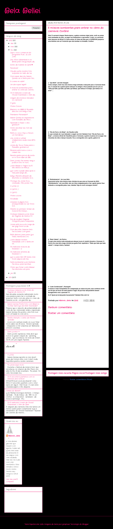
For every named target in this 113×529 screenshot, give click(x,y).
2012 (11, 40)
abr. (12, 43)
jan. (12, 273)
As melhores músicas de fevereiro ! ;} (20, 248)
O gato (13, 103)
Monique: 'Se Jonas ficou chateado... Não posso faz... (21, 182)
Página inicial (78, 373)
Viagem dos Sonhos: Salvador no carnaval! (22, 99)
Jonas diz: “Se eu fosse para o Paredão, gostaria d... (22, 146)
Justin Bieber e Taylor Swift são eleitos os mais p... (21, 167)
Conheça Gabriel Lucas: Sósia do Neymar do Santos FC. (22, 215)
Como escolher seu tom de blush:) (21, 129)
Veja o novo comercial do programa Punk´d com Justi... (20, 54)
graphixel (66, 524)
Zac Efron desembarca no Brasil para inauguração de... (22, 61)
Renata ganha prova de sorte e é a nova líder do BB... (22, 156)
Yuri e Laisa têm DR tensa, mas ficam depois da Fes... (22, 258)
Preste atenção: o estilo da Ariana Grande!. (21, 319)
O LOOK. (10, 355)
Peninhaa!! (14, 68)
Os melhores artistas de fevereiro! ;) (20, 253)
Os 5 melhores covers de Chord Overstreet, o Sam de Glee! (20, 403)
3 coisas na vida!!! (17, 81)
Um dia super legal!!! (18, 84)
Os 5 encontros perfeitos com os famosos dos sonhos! (20, 378)
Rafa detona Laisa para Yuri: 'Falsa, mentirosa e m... (22, 235)
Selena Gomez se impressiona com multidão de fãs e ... (22, 119)
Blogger (85, 524)
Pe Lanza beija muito (15, 365)
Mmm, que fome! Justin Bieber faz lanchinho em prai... (22, 268)
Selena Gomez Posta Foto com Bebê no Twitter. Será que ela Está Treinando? (23, 305)
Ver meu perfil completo (12, 480)
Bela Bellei (22, 11)
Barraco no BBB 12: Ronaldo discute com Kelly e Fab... (21, 110)
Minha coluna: (15, 196)
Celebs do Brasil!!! (13, 391)
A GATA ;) (14, 189)
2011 (10, 277)
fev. (12, 50)
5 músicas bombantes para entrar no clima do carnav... (22, 89)
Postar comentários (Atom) (81, 379)
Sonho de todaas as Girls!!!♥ (21, 65)
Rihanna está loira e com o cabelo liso (21, 151)
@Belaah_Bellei (14, 437)
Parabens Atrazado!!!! (19, 114)
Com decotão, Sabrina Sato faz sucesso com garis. (21, 230)
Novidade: (14, 199)
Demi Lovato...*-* (13, 332)
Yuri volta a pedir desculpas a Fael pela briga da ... (22, 172)
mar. (13, 46)
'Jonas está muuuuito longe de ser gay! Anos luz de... (22, 225)
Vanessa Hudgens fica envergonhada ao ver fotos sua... (22, 204)
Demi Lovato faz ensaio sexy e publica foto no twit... (22, 161)
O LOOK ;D (14, 186)
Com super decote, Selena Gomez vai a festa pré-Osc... (22, 77)
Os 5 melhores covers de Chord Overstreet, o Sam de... (22, 94)
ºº (16, 343)
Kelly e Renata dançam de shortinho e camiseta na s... (21, 177)
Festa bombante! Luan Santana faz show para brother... (22, 263)
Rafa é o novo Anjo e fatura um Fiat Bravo (21, 134)
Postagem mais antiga (96, 373)
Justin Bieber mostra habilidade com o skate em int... (22, 242)
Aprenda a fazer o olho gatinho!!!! (20, 124)
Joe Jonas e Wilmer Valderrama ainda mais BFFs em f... (22, 140)
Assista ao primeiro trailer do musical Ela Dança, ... (22, 210)
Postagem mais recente (59, 373)
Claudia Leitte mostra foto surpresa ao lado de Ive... (21, 72)
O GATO (13, 192)
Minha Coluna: (16, 106)
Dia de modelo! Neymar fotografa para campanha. (22, 220)
